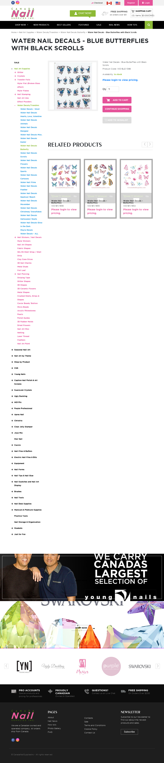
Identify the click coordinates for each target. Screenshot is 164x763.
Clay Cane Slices (25, 259)
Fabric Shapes (23, 248)
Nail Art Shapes (24, 245)
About (51, 717)
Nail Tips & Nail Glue (23, 476)
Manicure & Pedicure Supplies (28, 510)
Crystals (21, 76)
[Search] (149, 25)
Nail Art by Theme (22, 356)
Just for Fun (19, 534)
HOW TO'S (132, 25)
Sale (86, 722)
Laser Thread (23, 336)
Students (18, 528)
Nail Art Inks (23, 98)
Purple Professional (23, 408)
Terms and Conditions (94, 725)
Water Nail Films (28, 182)
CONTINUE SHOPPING (117, 109)
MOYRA (17, 402)
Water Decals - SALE (30, 109)
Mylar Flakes (23, 91)
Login (146, 2)
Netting (20, 333)
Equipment (19, 463)
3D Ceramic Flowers (26, 289)
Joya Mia (18, 433)
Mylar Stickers (23, 241)
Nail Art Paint (23, 344)
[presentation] (144, 144)
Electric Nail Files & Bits (25, 457)
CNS (16, 368)
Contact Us (89, 733)
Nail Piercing (23, 274)
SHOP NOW (81, 580)
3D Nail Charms (24, 263)
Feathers (21, 340)
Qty (104, 89)
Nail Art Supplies (26, 32)
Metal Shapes (23, 292)
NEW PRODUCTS (41, 25)
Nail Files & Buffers (23, 451)
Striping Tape (23, 278)
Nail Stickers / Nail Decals (29, 237)
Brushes (17, 491)
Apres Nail (19, 414)
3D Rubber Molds (25, 322)
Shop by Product (22, 362)
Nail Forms (19, 469)
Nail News (52, 721)
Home (14, 32)
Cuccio (17, 445)
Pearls (20, 314)
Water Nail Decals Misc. (31, 135)
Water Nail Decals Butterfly (73, 32)
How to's (52, 725)
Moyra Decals (26, 230)
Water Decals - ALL (29, 234)
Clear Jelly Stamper (23, 427)
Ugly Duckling (20, 396)
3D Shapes (22, 285)
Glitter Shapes (23, 281)
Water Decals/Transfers (48, 32)
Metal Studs (22, 267)
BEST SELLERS (64, 25)
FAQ (50, 732)
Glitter (20, 72)
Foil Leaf (21, 270)
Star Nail (18, 439)
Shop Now (20, 25)
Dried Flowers (23, 325)
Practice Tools (21, 516)
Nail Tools (19, 498)
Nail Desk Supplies (22, 504)
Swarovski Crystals (23, 390)
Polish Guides (23, 318)
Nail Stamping (23, 94)
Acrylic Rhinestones (26, 311)
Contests (88, 718)
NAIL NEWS (114, 25)
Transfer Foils (23, 80)
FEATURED (84, 25)
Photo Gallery (54, 728)
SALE (98, 25)
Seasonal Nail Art (22, 350)
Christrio (18, 421)
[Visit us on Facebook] (13, 740)
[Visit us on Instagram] (18, 740)
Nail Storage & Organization (27, 522)
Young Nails (19, 374)
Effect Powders (24, 102)
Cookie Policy (90, 729)
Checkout (98, 3)
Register (131, 3)
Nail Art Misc (23, 329)
